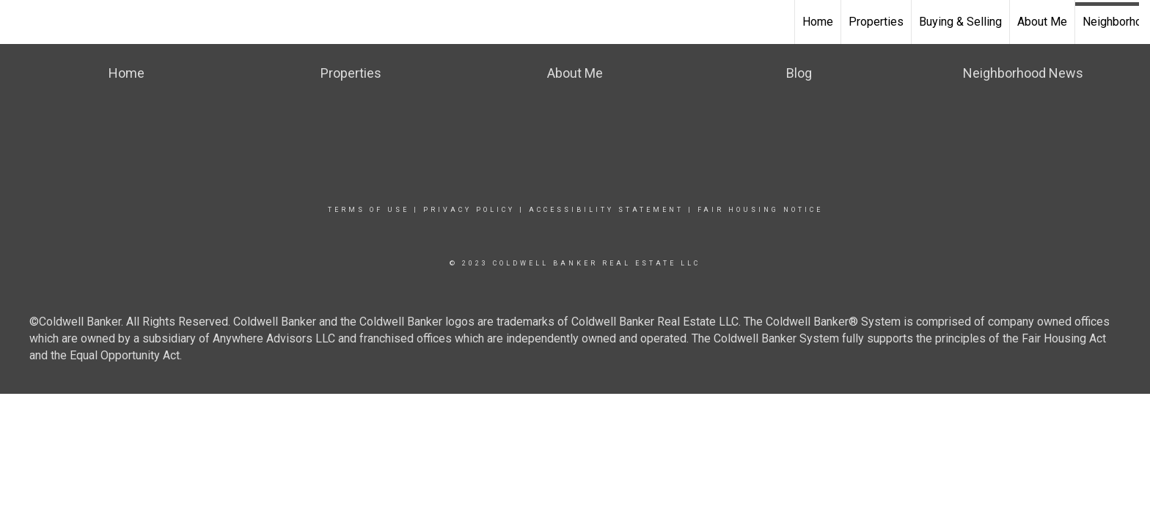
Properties (876, 22)
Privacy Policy (469, 209)
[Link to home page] (18, 22)
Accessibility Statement (606, 209)
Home (817, 22)
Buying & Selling (960, 22)
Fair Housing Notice (760, 209)
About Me (1042, 22)
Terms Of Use (368, 209)
